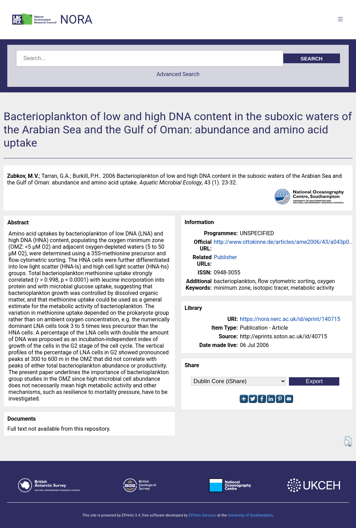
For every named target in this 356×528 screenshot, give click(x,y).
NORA (76, 20)
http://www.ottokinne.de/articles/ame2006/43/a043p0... (284, 242)
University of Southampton (250, 515)
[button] (348, 441)
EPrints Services (202, 515)
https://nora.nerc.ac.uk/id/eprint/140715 (290, 319)
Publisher (225, 257)
